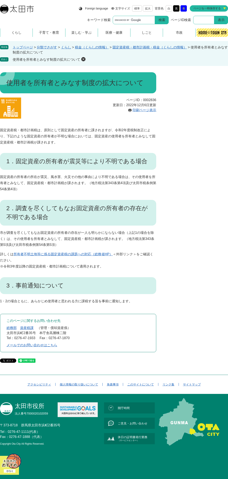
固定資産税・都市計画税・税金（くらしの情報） (150, 47)
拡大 (148, 8)
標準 (137, 8)
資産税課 (27, 328)
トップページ (23, 47)
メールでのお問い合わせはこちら (32, 345)
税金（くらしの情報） (92, 47)
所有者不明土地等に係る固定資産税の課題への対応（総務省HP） (63, 254)
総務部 (12, 328)
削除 (83, 59)
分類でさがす (47, 47)
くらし (66, 47)
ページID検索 (181, 20)
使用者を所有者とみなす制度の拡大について (46, 59)
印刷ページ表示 (144, 110)
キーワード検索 (99, 20)
